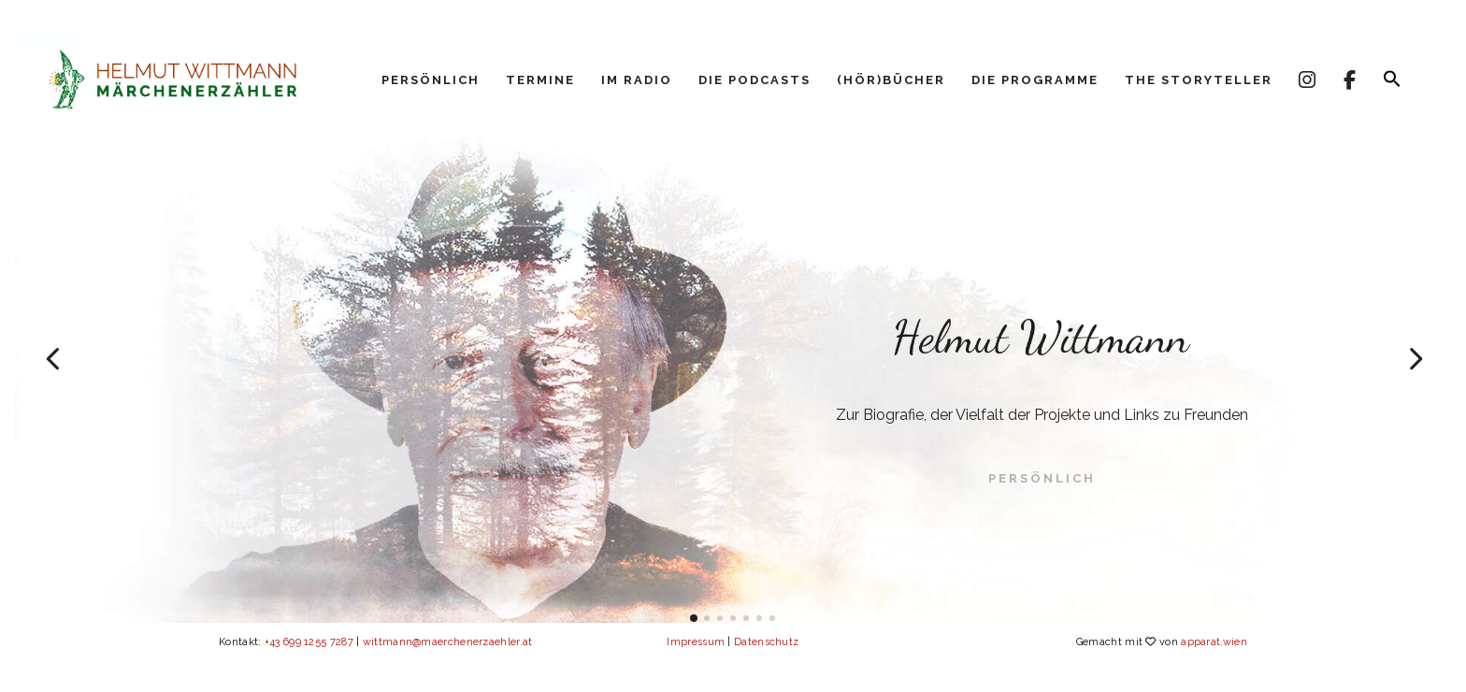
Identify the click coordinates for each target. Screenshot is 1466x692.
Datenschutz (766, 642)
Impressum (696, 642)
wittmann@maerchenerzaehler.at (448, 642)
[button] (1392, 84)
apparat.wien (1214, 642)
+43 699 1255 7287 (309, 642)
